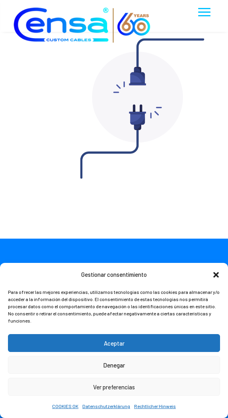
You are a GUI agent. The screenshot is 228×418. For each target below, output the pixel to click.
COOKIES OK (65, 406)
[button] (216, 275)
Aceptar (114, 343)
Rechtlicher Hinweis (155, 406)
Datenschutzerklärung (106, 406)
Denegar (114, 365)
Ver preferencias (114, 387)
